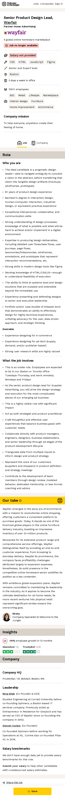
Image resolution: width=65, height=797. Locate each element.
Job (22, 143)
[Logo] (10, 4)
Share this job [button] (13, 782)
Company (39, 143)
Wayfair (10, 22)
